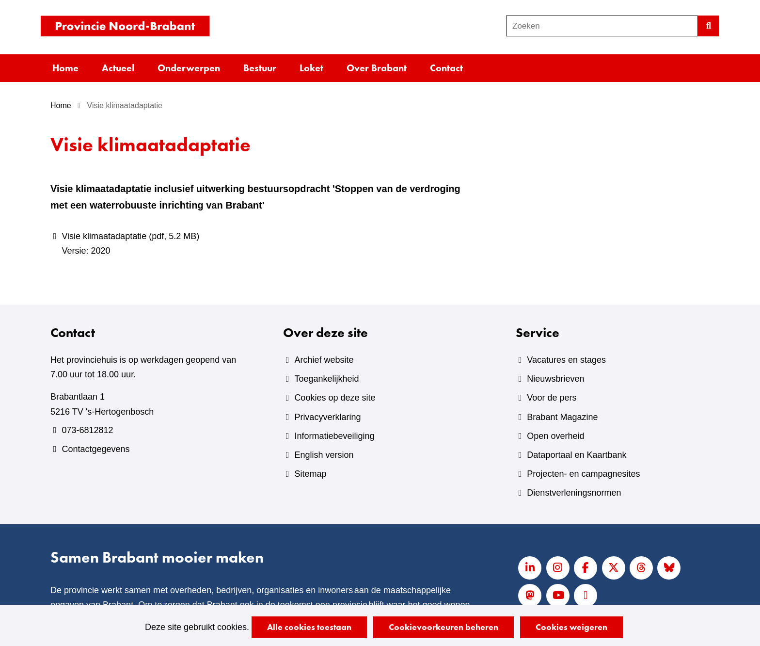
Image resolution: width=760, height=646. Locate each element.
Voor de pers (551, 398)
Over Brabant (377, 68)
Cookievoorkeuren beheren (443, 626)
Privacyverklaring (327, 417)
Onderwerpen (189, 68)
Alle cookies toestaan (309, 626)
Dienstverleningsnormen (574, 493)
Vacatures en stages (566, 360)
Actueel (118, 68)
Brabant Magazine (562, 417)
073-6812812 (87, 430)
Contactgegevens (95, 449)
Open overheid (555, 436)
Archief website (323, 360)
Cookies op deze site (334, 398)
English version (323, 455)
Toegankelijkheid (326, 379)
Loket (311, 68)
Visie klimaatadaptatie (269, 244)
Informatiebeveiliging (334, 436)
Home (65, 68)
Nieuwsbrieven (555, 379)
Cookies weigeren (571, 626)
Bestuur (259, 68)
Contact (446, 68)
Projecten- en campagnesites (583, 474)
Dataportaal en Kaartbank (576, 455)
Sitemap (310, 474)
